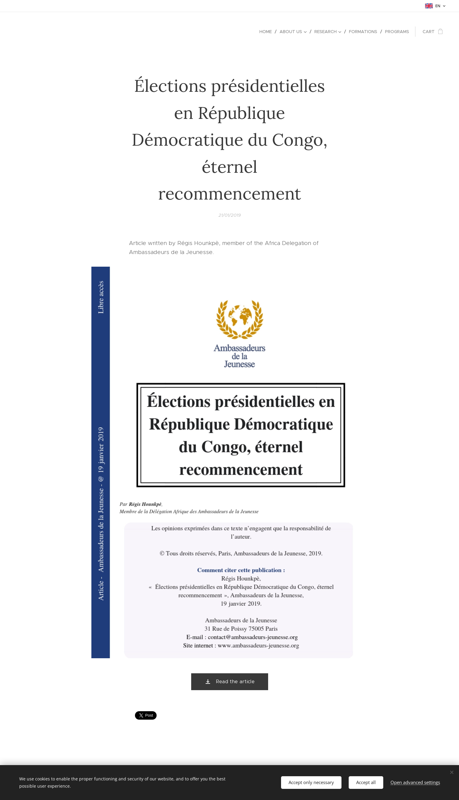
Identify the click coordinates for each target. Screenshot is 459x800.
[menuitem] (267, 31)
